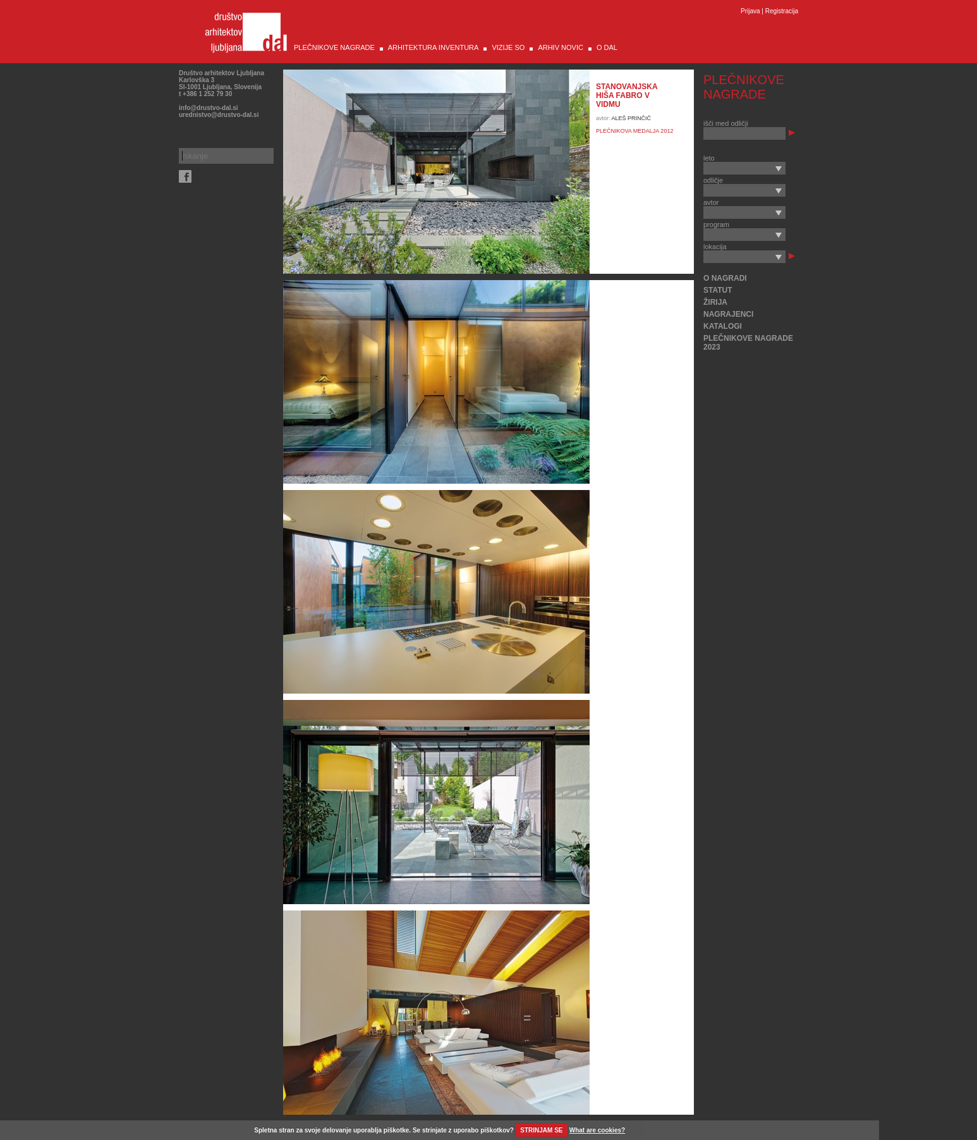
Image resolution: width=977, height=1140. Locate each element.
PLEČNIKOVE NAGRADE (334, 47)
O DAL (607, 47)
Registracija (781, 11)
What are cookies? (597, 1130)
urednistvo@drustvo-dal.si (218, 114)
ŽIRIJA (715, 302)
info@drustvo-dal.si (208, 107)
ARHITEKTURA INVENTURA (433, 47)
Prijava (750, 11)
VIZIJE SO (508, 47)
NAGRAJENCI (728, 314)
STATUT (717, 290)
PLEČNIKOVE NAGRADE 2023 (748, 343)
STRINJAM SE (541, 1130)
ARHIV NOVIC (560, 47)
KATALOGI (722, 326)
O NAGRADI (725, 278)
